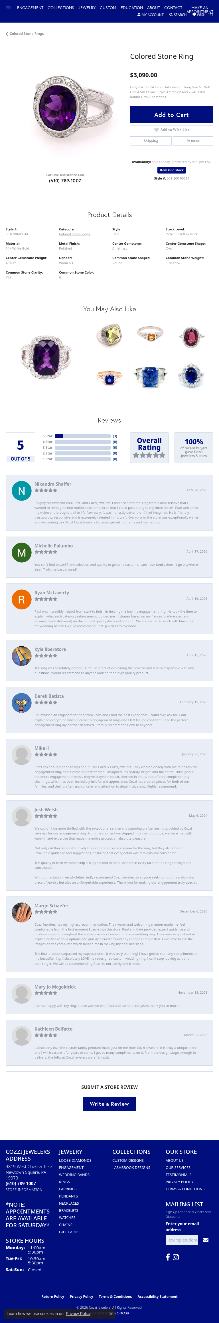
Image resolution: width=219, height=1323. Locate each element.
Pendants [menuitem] (68, 1196)
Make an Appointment (199, 10)
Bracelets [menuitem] (68, 1210)
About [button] (153, 8)
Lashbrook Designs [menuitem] (131, 1167)
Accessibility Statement (157, 1296)
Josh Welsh (46, 809)
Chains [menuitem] (65, 1224)
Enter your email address (182, 1226)
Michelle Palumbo (54, 546)
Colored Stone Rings (27, 33)
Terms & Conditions (185, 1189)
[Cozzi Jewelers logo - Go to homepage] (11, 8)
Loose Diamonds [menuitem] (75, 1160)
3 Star (47, 447)
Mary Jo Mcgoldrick (55, 987)
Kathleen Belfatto (53, 1029)
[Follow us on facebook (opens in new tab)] (168, 1257)
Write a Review (109, 1103)
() (115, 436)
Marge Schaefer (51, 905)
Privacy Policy (180, 1181)
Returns (193, 141)
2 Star (47, 453)
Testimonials (178, 1174)
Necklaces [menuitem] (69, 1203)
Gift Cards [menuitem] (69, 1231)
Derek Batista (49, 696)
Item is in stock (172, 170)
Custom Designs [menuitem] (128, 1160)
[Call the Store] (21, 1183)
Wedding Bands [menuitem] (74, 1174)
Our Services (178, 1167)
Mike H (42, 748)
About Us (175, 1160)
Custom (108, 8)
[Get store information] (24, 1189)
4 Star (47, 441)
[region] (65, 108)
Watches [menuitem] (67, 1217)
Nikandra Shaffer (53, 484)
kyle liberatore (50, 649)
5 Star (47, 436)
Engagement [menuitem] (71, 1167)
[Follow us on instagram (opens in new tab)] (176, 1257)
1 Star (47, 459)
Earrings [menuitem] (68, 1189)
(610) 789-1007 (65, 181)
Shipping (151, 141)
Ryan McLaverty (52, 592)
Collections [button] (61, 8)
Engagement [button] (30, 8)
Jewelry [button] (87, 8)
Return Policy (52, 1296)
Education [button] (132, 8)
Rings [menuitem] (64, 1181)
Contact (173, 8)
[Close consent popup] (111, 1314)
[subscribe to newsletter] (205, 1240)
